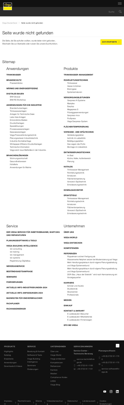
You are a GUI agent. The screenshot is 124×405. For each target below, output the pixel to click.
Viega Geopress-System (77, 121)
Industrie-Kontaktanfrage (20, 141)
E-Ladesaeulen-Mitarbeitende (79, 317)
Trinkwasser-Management (78, 75)
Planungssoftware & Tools (21, 240)
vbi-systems (15, 258)
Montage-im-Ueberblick (77, 147)
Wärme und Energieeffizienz (22, 88)
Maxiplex (71, 103)
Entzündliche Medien (18, 120)
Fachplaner (12, 303)
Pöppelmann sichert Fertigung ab (81, 256)
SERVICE (31, 346)
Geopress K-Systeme (76, 100)
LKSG (53, 381)
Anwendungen (10, 362)
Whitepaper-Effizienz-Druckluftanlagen (26, 144)
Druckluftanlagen (17, 123)
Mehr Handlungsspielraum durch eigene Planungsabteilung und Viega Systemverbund (92, 264)
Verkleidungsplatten (75, 135)
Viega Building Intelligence (33, 360)
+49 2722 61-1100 (83, 365)
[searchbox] (60, 11)
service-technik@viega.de (84, 360)
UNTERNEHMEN (58, 346)
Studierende (72, 289)
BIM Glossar (15, 97)
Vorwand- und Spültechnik (79, 132)
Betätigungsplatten (75, 141)
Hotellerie (14, 164)
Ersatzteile (70, 195)
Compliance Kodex (58, 377)
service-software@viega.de (109, 370)
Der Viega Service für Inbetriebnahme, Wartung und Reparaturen (33, 233)
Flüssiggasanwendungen (77, 112)
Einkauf (68, 305)
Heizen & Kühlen (74, 86)
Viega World (70, 237)
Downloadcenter (73, 190)
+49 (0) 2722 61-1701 (109, 364)
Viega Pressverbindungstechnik (23, 135)
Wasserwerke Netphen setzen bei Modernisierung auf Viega (92, 259)
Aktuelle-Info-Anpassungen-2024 (24, 293)
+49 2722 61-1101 (83, 369)
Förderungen (32, 369)
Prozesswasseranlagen (19, 129)
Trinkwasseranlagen (18, 111)
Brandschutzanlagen (18, 108)
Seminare (11, 277)
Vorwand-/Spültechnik (76, 181)
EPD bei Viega (71, 325)
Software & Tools (34, 355)
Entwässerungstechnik (77, 152)
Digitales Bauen (15, 93)
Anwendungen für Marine (20, 167)
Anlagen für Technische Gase (22, 114)
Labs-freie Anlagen (18, 117)
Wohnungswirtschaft (19, 158)
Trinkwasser (13, 75)
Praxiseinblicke (16, 83)
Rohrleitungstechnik (76, 80)
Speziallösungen (17, 126)
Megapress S (72, 109)
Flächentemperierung (76, 127)
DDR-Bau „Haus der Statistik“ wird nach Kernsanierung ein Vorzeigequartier (92, 276)
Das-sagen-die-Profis (76, 144)
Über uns (69, 232)
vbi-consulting (16, 249)
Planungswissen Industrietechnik (24, 138)
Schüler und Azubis (75, 286)
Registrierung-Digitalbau (20, 261)
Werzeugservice (15, 266)
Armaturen (71, 175)
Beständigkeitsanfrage (19, 271)
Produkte (9, 346)
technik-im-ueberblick (76, 138)
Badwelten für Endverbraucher (24, 298)
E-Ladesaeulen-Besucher (78, 314)
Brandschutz (13, 80)
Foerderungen (14, 282)
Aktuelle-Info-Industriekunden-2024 (26, 287)
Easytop (70, 106)
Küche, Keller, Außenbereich (79, 158)
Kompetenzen (71, 248)
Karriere (69, 283)
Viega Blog (55, 384)
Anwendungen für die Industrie (24, 105)
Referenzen (70, 253)
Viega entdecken (73, 243)
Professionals (73, 295)
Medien (67, 300)
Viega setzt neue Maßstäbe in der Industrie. (28, 150)
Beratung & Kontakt (35, 351)
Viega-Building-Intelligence (22, 246)
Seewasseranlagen (18, 132)
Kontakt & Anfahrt (74, 311)
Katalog (68, 166)
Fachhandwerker (16, 309)
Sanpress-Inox (73, 115)
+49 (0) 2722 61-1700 (109, 357)
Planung (70, 161)
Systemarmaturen (74, 92)
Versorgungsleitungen (77, 97)
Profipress (71, 118)
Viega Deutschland (9, 23)
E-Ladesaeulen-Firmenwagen (79, 320)
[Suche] (120, 11)
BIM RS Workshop (18, 100)
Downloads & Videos (13, 366)
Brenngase (71, 89)
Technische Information (20, 147)
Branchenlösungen (17, 155)
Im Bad (70, 155)
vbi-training (14, 252)
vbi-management (17, 255)
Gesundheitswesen (18, 161)
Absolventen (72, 292)
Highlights (8, 351)
